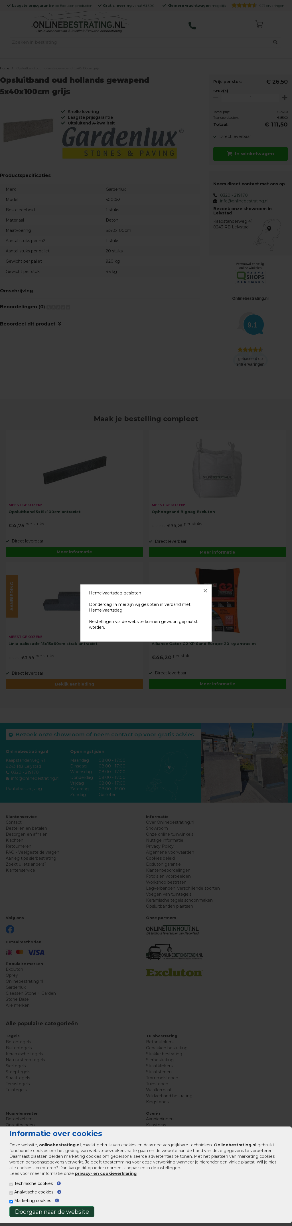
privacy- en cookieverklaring (106, 1173)
